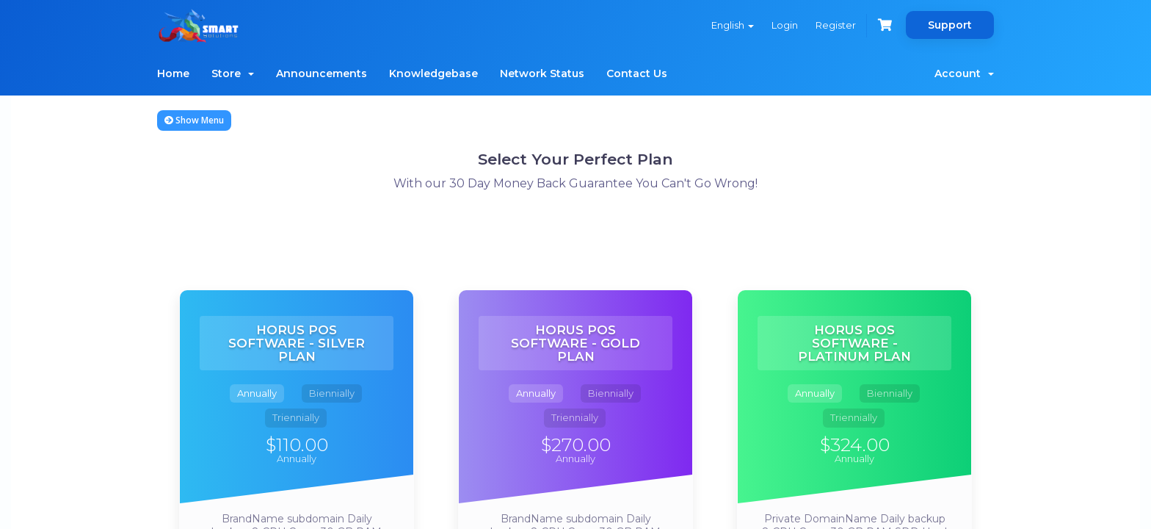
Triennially (295, 417)
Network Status (542, 73)
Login (784, 25)
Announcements (321, 73)
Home (173, 73)
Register (836, 25)
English (732, 25)
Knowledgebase (433, 73)
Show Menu (194, 120)
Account (964, 73)
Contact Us (636, 73)
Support (950, 25)
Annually (257, 393)
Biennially (332, 393)
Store (232, 73)
